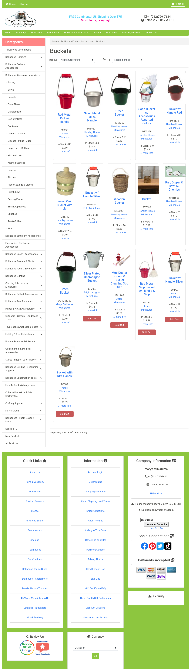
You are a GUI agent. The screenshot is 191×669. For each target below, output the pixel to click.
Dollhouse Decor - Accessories (23, 254)
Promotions (53, 32)
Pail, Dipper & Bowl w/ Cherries (174, 186)
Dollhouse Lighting (23, 276)
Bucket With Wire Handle (65, 374)
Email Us (156, 493)
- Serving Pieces (14, 199)
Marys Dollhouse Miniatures (64, 306)
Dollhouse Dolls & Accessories (23, 294)
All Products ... (13, 443)
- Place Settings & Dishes (19, 184)
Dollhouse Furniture (23, 57)
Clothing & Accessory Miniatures (23, 285)
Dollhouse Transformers (35, 578)
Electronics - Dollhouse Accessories (17, 245)
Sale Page (21, 32)
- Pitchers (11, 177)
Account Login (95, 472)
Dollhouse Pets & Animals (23, 301)
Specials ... (11, 428)
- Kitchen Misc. (13, 155)
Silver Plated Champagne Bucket (92, 277)
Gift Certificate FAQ (95, 588)
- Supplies (11, 214)
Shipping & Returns (96, 491)
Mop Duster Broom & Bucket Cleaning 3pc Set (119, 280)
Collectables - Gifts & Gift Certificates (18, 394)
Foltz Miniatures (91, 208)
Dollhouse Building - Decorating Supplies (23, 369)
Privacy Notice (95, 559)
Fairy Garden (23, 410)
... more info (64, 151)
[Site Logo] (33, 19)
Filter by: (52, 59)
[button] (178, 4)
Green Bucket (119, 112)
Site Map (95, 578)
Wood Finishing (35, 617)
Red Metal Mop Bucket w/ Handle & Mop (147, 289)
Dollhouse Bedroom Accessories (23, 66)
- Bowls (9, 89)
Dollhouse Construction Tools (23, 377)
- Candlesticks (13, 111)
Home (11, 4)
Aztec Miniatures (64, 135)
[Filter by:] (77, 60)
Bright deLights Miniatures (92, 294)
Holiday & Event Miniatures (23, 334)
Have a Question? (131, 32)
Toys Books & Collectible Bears (23, 326)
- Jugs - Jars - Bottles (17, 148)
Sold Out (92, 318)
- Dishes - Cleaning (15, 133)
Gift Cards (111, 32)
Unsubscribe (156, 528)
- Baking (10, 82)
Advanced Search (35, 520)
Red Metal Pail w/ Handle (64, 118)
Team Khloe (35, 549)
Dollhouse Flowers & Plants (23, 261)
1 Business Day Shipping (18, 49)
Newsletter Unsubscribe (95, 617)
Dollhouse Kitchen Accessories (77, 41)
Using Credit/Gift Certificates (95, 598)
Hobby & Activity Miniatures (23, 308)
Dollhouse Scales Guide (76, 32)
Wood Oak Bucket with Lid (64, 205)
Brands (97, 32)
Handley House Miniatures (92, 134)
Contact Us (151, 32)
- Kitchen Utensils (15, 162)
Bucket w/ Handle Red (174, 110)
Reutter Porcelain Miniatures (20, 341)
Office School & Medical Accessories (23, 350)
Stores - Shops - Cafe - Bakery (23, 359)
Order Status (95, 481)
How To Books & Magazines (20, 385)
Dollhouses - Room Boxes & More (23, 420)
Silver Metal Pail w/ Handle (92, 116)
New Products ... (14, 436)
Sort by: (107, 59)
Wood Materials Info (34, 598)
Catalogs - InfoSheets (34, 607)
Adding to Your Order (95, 530)
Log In (23, 4)
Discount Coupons (95, 607)
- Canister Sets (13, 119)
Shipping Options (95, 511)
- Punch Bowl (12, 192)
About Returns (95, 520)
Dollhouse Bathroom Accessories (23, 235)
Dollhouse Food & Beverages (23, 268)
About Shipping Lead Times (95, 501)
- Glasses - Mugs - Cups (18, 140)
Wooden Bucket (119, 200)
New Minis (36, 32)
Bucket (146, 199)
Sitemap (34, 540)
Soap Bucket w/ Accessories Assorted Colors (146, 116)
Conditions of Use (95, 569)
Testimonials (35, 530)
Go (95, 655)
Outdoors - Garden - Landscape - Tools (23, 318)
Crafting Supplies (23, 403)
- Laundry (10, 170)
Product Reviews (35, 501)
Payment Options (95, 549)
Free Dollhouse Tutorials (35, 588)
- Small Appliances (15, 206)
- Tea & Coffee (13, 221)
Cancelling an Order (95, 540)
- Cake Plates (12, 104)
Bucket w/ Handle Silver (92, 194)
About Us (35, 472)
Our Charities (35, 559)
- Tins (8, 228)
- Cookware (12, 126)
